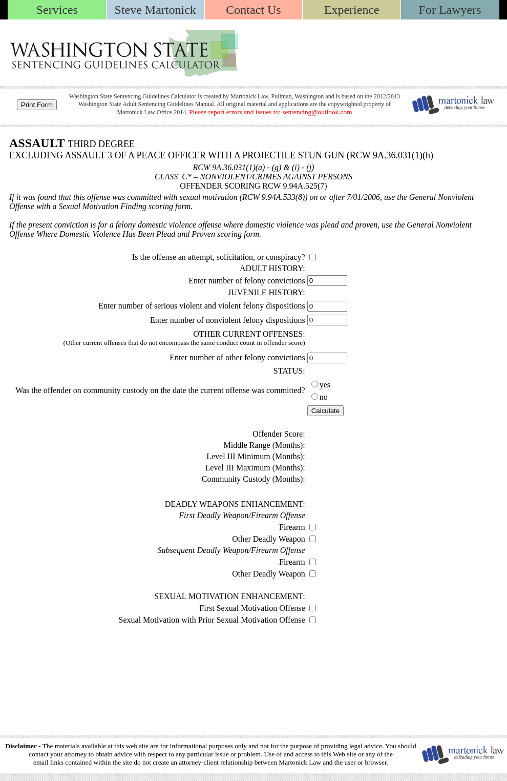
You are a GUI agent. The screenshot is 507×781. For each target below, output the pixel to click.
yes (325, 384)
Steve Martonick (155, 9)
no (324, 397)
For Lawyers (450, 9)
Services (57, 9)
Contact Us (253, 9)
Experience (351, 9)
